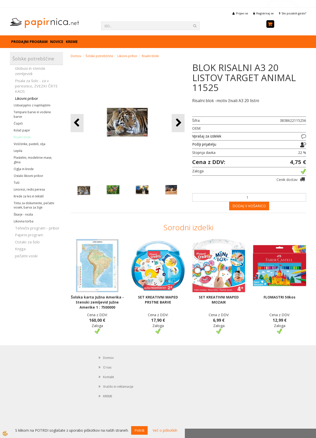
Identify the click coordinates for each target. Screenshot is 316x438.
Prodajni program (29, 41)
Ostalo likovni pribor (28, 176)
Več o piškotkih (165, 430)
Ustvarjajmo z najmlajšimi (32, 105)
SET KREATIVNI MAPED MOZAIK (219, 300)
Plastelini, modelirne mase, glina (33, 159)
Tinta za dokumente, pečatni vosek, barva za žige (34, 205)
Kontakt (108, 377)
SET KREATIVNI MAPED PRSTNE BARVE (158, 300)
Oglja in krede (24, 169)
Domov (76, 56)
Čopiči (18, 123)
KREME (72, 41)
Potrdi (139, 430)
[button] (178, 123)
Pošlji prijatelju (204, 144)
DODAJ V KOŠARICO (249, 205)
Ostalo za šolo (27, 241)
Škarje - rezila (23, 214)
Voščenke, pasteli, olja (29, 144)
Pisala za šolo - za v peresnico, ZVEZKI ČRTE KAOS (36, 86)
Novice (56, 41)
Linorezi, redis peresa (29, 189)
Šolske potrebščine (99, 56)
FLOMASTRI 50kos (279, 297)
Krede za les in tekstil (29, 196)
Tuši (16, 182)
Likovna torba (23, 221)
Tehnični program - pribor (37, 227)
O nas (107, 367)
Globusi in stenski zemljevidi (30, 71)
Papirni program (29, 234)
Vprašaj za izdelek (206, 136)
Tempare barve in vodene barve (32, 114)
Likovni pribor (26, 98)
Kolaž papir (22, 130)
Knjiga (20, 248)
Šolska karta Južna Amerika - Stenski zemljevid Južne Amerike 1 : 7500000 (97, 302)
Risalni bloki (22, 137)
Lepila (18, 151)
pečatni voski (26, 255)
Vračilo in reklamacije (118, 386)
